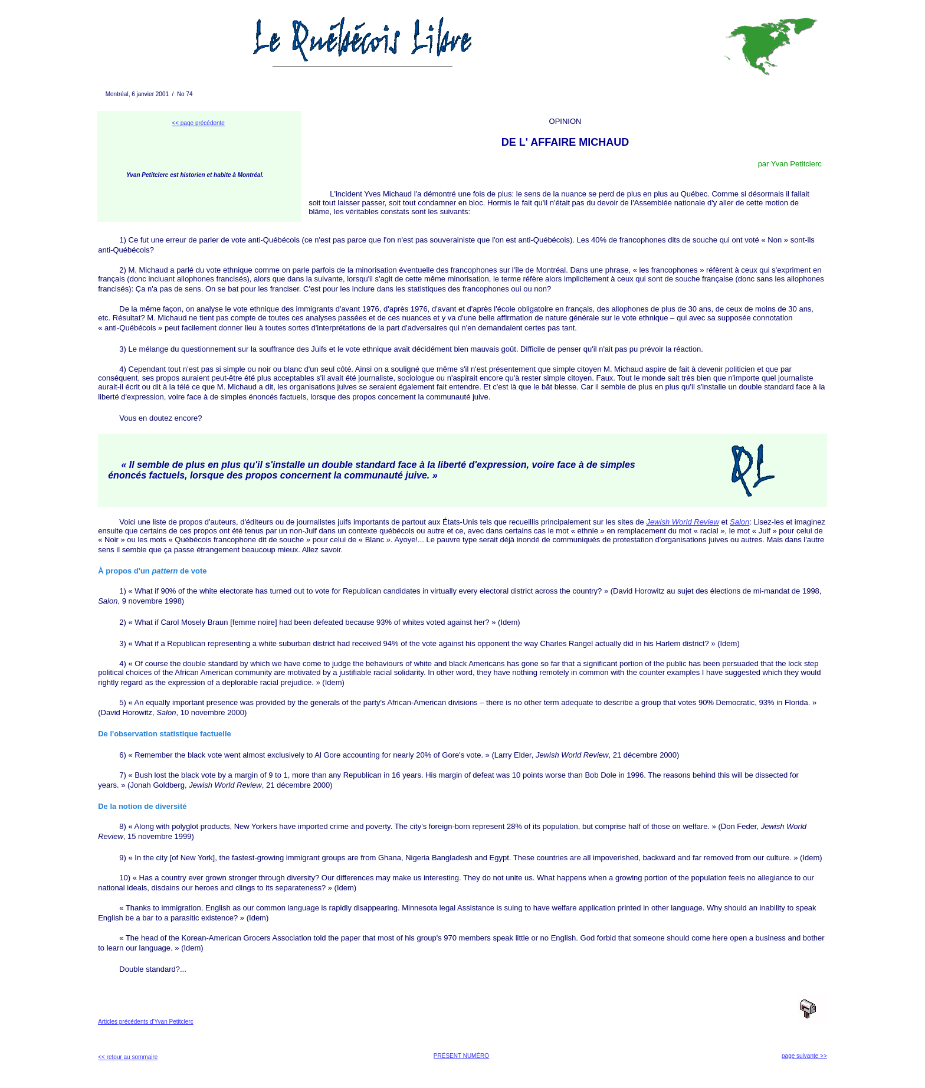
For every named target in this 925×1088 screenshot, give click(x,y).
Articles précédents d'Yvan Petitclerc (145, 1021)
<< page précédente (198, 123)
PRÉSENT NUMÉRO (461, 1056)
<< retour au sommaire (128, 1057)
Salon (739, 521)
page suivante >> (804, 1056)
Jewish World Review (682, 521)
